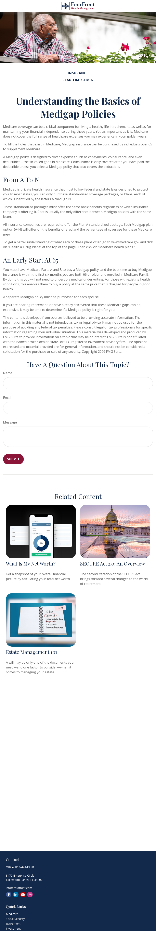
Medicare (12, 914)
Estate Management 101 (31, 652)
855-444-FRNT (25, 867)
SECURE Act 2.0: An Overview (112, 563)
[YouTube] (23, 894)
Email (7, 397)
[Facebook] (8, 894)
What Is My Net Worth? (30, 563)
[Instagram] (30, 894)
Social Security (15, 919)
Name (7, 373)
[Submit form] (13, 459)
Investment (13, 928)
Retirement (13, 924)
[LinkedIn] (15, 894)
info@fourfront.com (19, 888)
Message (10, 422)
